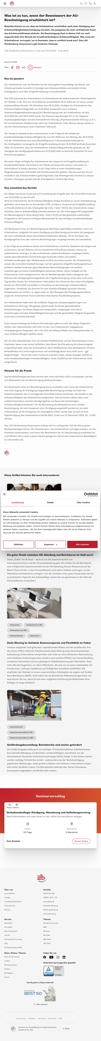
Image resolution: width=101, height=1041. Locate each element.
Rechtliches (52, 1018)
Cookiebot (32, 1018)
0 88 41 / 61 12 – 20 (50, 898)
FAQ (6, 944)
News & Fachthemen (12, 957)
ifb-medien (8, 927)
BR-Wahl (46, 935)
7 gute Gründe (9, 906)
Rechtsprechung (10, 965)
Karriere (7, 910)
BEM (45, 927)
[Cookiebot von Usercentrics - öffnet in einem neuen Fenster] (86, 494)
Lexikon (7, 961)
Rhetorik (46, 931)
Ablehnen (18, 544)
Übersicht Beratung (50, 906)
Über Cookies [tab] (83, 502)
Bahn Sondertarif (10, 931)
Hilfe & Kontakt (49, 894)
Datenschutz (34, 636)
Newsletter (8, 923)
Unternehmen (9, 894)
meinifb (7, 935)
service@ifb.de (48, 902)
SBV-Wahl (47, 939)
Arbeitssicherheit (16, 636)
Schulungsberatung (50, 910)
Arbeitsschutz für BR (34, 625)
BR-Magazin (8, 973)
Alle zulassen (82, 544)
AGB (60, 1018)
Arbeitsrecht (14, 625)
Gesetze (7, 969)
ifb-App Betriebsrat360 (13, 948)
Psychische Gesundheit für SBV (21, 738)
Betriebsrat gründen (50, 923)
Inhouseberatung (49, 914)
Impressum (42, 1018)
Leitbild (7, 898)
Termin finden (81, 841)
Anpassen (50, 544)
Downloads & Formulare (13, 939)
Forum (6, 977)
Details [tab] (50, 502)
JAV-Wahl (47, 944)
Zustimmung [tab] (17, 502)
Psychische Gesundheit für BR (21, 732)
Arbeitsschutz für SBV (18, 630)
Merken (37, 67)
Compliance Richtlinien (12, 902)
